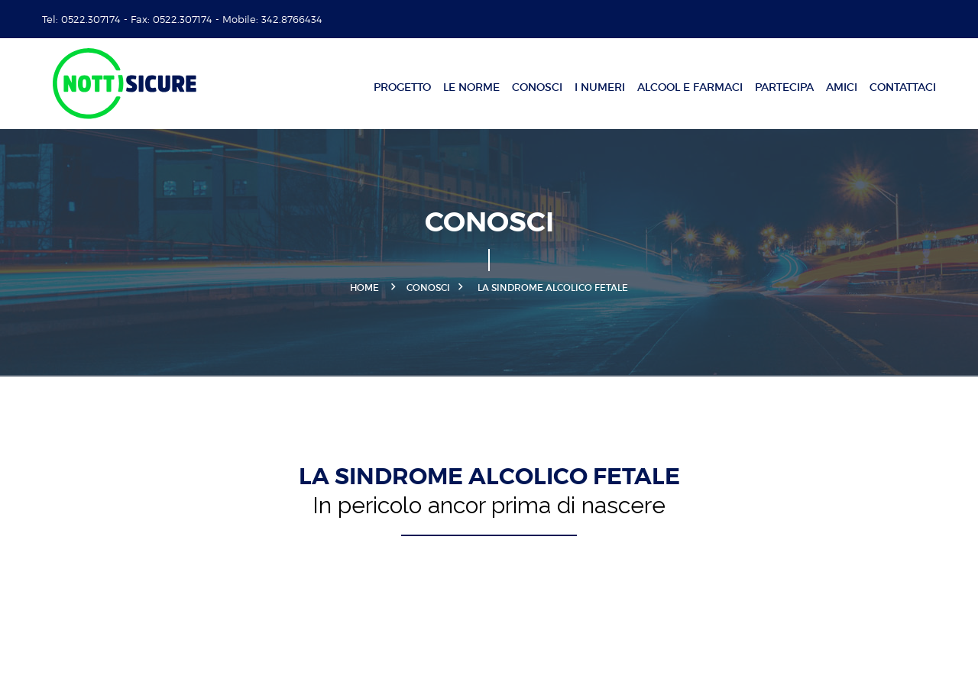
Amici (841, 87)
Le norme (471, 87)
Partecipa (784, 87)
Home (364, 287)
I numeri (600, 87)
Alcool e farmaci (690, 87)
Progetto (402, 87)
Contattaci (903, 87)
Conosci (537, 87)
